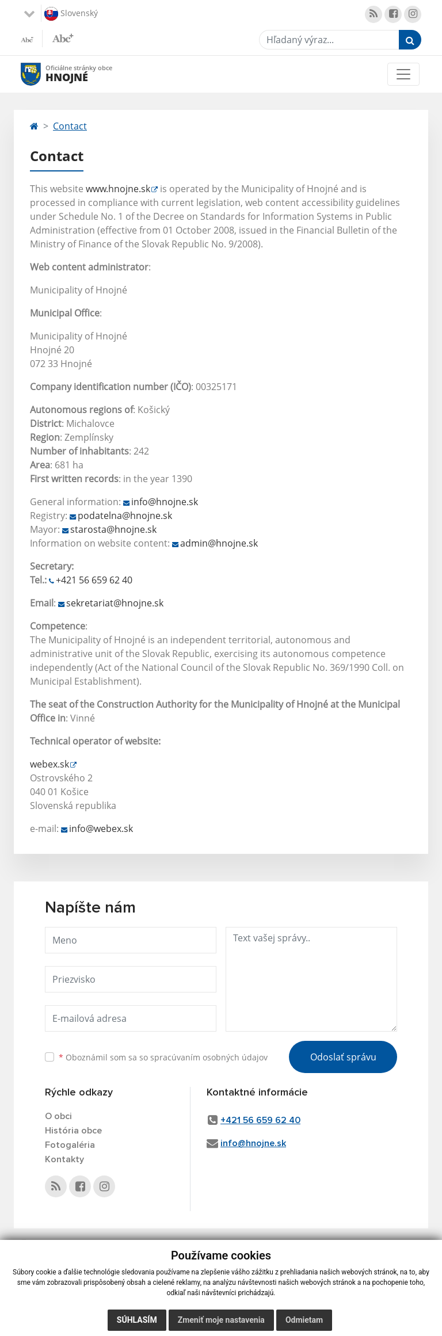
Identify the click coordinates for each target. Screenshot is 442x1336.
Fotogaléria (70, 1145)
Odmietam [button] (304, 1319)
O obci (58, 1116)
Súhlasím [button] (137, 1319)
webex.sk (49, 764)
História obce (73, 1130)
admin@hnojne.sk (219, 543)
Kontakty (64, 1159)
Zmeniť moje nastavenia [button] (221, 1319)
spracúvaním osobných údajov (209, 1057)
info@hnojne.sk (164, 501)
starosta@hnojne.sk (113, 529)
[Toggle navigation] (403, 74)
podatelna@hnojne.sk (125, 515)
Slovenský (71, 14)
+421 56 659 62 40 (94, 580)
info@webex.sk (101, 828)
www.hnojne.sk (118, 188)
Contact (70, 126)
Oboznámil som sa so (163, 1057)
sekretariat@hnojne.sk (114, 603)
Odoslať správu (343, 1057)
